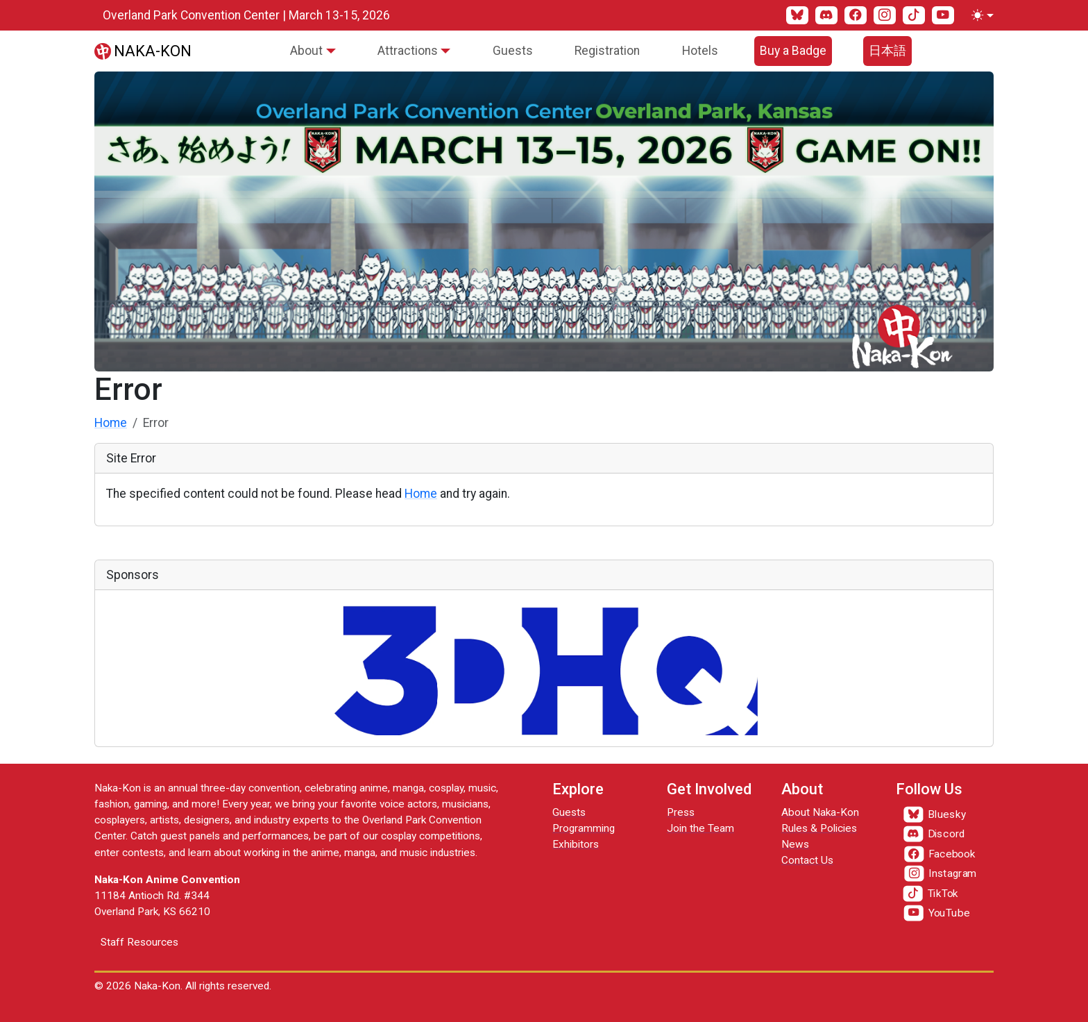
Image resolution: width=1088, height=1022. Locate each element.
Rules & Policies (819, 828)
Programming (583, 828)
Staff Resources (139, 942)
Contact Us (807, 860)
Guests (513, 51)
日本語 (887, 51)
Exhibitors (575, 844)
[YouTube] (943, 15)
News (795, 844)
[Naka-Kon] (143, 50)
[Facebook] (855, 15)
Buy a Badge (793, 51)
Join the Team (700, 828)
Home (110, 423)
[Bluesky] (797, 15)
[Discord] (826, 15)
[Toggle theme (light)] (980, 15)
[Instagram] (884, 15)
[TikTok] (914, 15)
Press (681, 812)
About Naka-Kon (820, 812)
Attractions (407, 51)
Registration (607, 51)
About (306, 51)
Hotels (700, 51)
